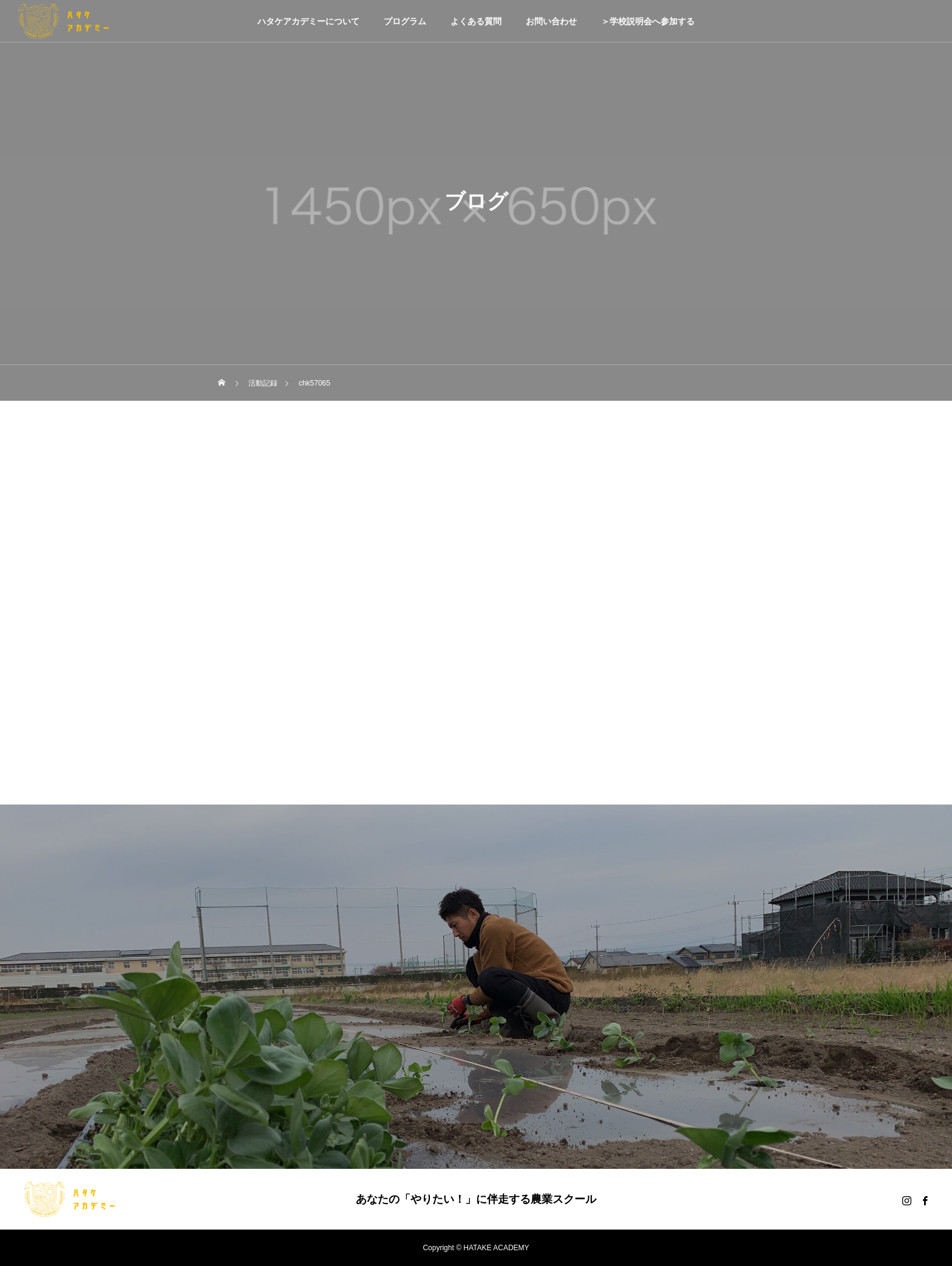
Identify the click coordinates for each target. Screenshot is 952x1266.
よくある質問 (475, 21)
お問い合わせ (551, 21)
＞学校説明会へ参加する (648, 21)
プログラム (405, 21)
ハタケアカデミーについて (308, 21)
